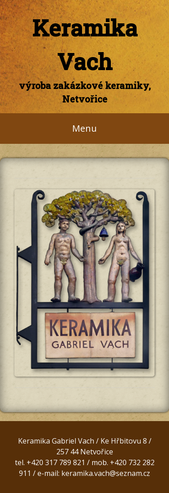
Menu (84, 128)
